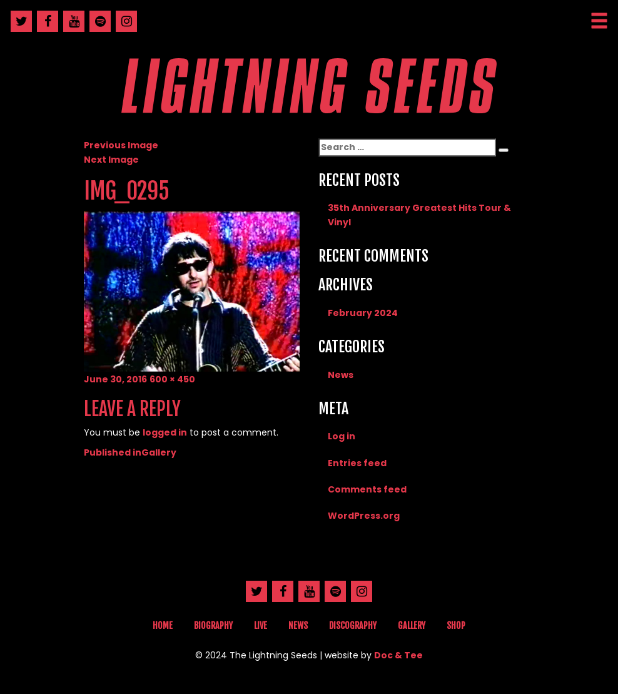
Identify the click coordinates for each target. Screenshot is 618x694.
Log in (341, 436)
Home (163, 625)
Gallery (411, 625)
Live (260, 625)
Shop (456, 625)
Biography (213, 625)
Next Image (111, 159)
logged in (165, 432)
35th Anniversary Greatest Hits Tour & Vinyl (419, 215)
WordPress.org (364, 515)
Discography (353, 625)
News (340, 375)
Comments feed (367, 489)
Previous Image (121, 145)
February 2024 (363, 313)
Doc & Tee (398, 655)
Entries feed (357, 463)
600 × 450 (172, 379)
